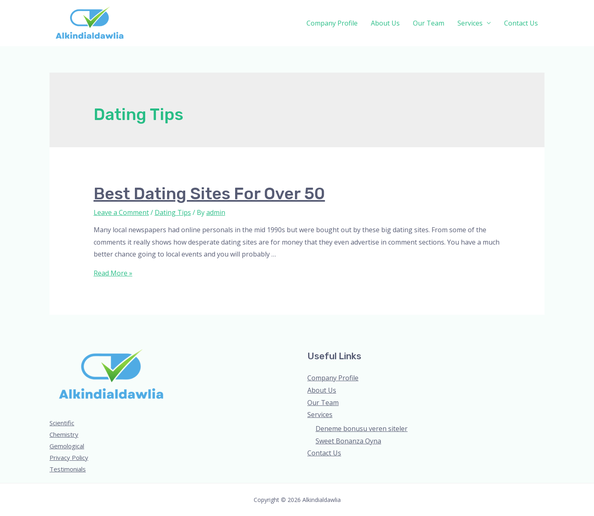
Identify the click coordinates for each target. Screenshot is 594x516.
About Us (385, 23)
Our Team (428, 23)
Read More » (113, 273)
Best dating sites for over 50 (209, 193)
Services (470, 23)
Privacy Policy (69, 457)
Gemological (67, 446)
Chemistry (64, 434)
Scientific (62, 423)
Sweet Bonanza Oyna (348, 440)
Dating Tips (173, 212)
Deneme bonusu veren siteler (362, 428)
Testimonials (68, 469)
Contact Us (521, 23)
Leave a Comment (121, 212)
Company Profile (332, 23)
